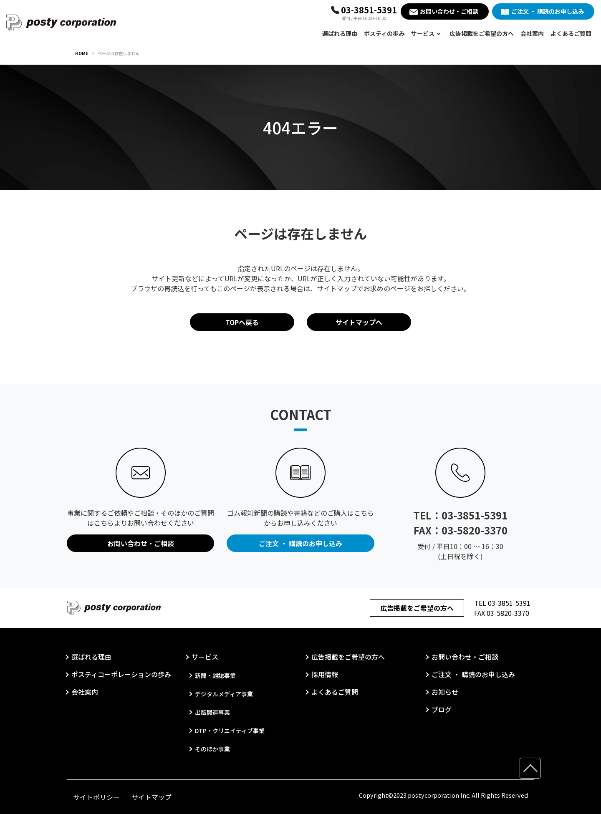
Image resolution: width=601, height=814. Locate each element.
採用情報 (324, 674)
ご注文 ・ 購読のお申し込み (547, 11)
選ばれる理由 (339, 33)
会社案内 (532, 33)
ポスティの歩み (384, 33)
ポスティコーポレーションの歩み (121, 674)
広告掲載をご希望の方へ (481, 33)
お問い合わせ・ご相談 (449, 11)
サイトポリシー (96, 797)
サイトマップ (151, 797)
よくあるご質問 (570, 33)
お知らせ (445, 692)
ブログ (442, 709)
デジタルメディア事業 (224, 694)
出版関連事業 (212, 712)
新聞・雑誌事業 (215, 675)
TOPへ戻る (242, 322)
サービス (422, 33)
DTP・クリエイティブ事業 (230, 730)
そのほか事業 (212, 749)
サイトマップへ (359, 322)
